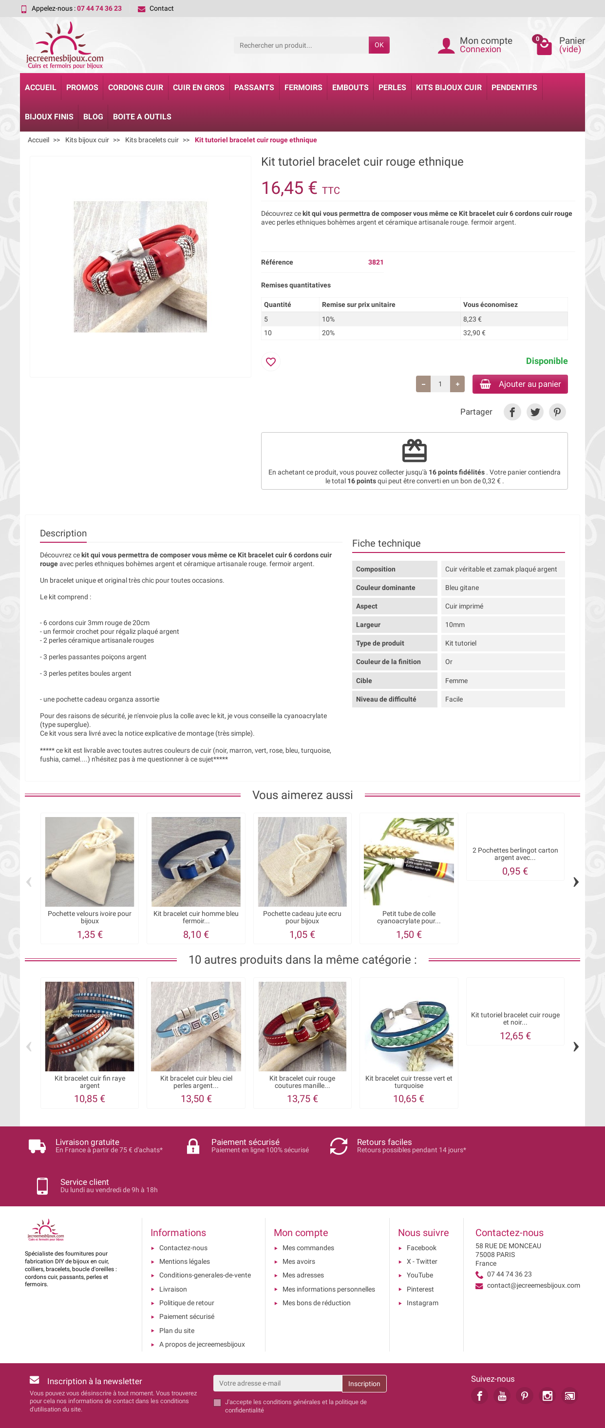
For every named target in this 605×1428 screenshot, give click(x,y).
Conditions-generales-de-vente (205, 1243)
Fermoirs (303, 87)
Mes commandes (308, 1215)
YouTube (420, 1243)
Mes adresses (303, 1243)
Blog (93, 116)
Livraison (173, 1257)
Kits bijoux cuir (449, 87)
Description (63, 534)
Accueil (41, 87)
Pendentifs (514, 87)
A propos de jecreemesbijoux (202, 1312)
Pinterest (420, 1257)
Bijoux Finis (49, 116)
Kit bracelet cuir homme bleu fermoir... (196, 918)
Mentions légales (184, 1229)
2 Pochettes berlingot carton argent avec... (515, 855)
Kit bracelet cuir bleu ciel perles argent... (196, 1083)
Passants (254, 87)
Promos (82, 87)
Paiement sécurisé (186, 1284)
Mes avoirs (299, 1229)
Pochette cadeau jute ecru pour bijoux (302, 918)
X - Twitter (422, 1229)
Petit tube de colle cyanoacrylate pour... (409, 918)
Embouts (350, 87)
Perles (392, 87)
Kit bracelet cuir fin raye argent (90, 1083)
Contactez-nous (183, 1215)
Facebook (421, 1215)
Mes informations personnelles (329, 1257)
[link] (512, 412)
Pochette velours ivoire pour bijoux (90, 918)
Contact (156, 8)
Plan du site (176, 1298)
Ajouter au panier (516, 384)
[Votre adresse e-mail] (277, 1351)
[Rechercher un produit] (301, 45)
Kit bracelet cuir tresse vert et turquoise (409, 1083)
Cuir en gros (199, 87)
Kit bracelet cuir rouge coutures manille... (302, 1083)
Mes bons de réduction (317, 1271)
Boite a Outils (142, 116)
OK (379, 45)
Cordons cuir (135, 87)
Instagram (422, 1271)
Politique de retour (186, 1271)
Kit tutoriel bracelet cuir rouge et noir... (515, 1020)
